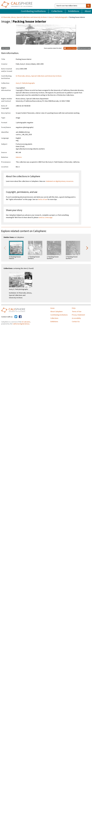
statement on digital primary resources (59, 181)
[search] (88, 6)
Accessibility (76, 318)
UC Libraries (26, 322)
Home (52, 308)
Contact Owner (70, 48)
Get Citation (5, 48)
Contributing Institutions (33, 11)
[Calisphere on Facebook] (20, 317)
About (88, 11)
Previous (5, 248)
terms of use (42, 199)
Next (87, 248)
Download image (84, 48)
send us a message (45, 217)
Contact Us (76, 321)
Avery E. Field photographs (58, 17)
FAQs (74, 308)
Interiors (19, 157)
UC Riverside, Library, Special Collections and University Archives (24, 17)
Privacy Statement (78, 315)
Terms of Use (76, 311)
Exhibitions (73, 11)
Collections (56, 11)
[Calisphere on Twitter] (15, 317)
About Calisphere (56, 311)
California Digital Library (21, 324)
